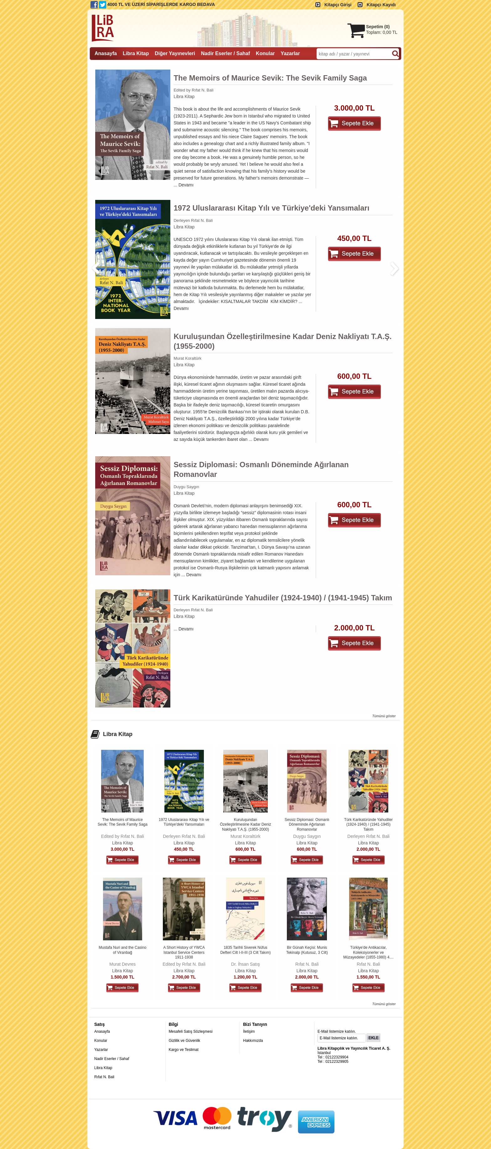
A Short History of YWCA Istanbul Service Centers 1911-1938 (184, 952)
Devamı (186, 184)
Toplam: (381, 32)
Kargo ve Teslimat (184, 1049)
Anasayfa (102, 1031)
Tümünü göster (383, 716)
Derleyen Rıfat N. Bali (193, 220)
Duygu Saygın (186, 486)
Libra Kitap (183, 96)
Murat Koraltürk (187, 358)
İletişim (249, 1031)
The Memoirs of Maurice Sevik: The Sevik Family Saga (270, 78)
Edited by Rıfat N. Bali (193, 90)
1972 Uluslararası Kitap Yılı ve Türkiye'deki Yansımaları (271, 208)
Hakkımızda (253, 1040)
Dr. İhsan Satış (245, 964)
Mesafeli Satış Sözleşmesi (191, 1031)
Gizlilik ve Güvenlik (184, 1040)
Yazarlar (101, 1049)
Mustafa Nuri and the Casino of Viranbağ (122, 950)
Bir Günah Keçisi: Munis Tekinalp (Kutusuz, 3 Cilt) (307, 950)
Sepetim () (378, 26)
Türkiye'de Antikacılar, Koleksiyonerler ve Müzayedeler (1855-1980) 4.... (368, 952)
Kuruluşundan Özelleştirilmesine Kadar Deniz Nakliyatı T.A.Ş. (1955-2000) (282, 341)
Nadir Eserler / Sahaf (111, 1059)
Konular (100, 1040)
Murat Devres (122, 964)
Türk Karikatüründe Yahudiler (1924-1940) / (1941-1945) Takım (282, 597)
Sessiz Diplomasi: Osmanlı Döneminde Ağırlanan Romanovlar (261, 469)
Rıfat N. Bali (307, 964)
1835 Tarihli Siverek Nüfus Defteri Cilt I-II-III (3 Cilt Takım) (245, 950)
